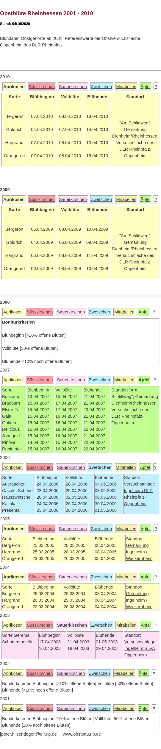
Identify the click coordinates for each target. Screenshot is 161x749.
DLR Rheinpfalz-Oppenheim (138, 497)
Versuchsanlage (139, 484)
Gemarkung (137, 545)
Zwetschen (101, 86)
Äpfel (145, 86)
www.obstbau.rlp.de (82, 734)
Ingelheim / (136, 552)
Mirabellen (126, 86)
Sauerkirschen (73, 86)
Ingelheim (134, 490)
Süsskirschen (42, 86)
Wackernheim (139, 558)
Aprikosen (13, 312)
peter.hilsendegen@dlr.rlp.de (29, 734)
